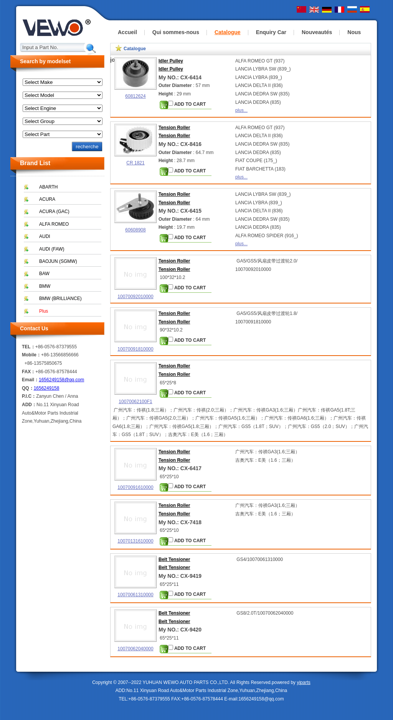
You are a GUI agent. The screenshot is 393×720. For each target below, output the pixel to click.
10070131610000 (135, 541)
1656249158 (46, 388)
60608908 (135, 230)
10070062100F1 (135, 401)
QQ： (28, 388)
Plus (43, 311)
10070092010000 (135, 296)
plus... (241, 110)
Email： (30, 379)
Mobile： (31, 355)
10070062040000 (135, 648)
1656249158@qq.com (61, 379)
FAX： (28, 371)
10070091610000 (135, 487)
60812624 (135, 96)
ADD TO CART (187, 104)
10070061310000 (135, 594)
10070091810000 (135, 349)
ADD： (29, 404)
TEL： (28, 346)
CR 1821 (135, 163)
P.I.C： (29, 396)
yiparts (303, 682)
